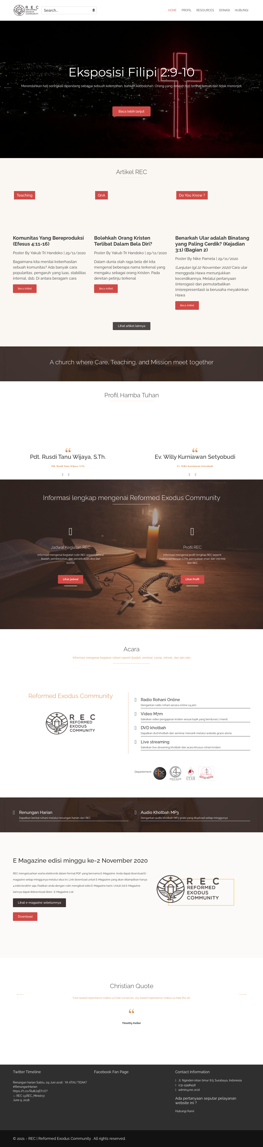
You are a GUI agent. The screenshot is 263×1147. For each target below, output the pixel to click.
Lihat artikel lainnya (131, 326)
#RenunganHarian (25, 1086)
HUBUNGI (241, 10)
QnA (101, 195)
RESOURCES (205, 10)
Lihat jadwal (70, 579)
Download (25, 916)
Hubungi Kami (184, 1111)
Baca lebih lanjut (131, 111)
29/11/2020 (76, 253)
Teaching (24, 195)
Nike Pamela (204, 258)
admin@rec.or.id (189, 1089)
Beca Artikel (25, 288)
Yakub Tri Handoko (46, 253)
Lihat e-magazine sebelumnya (39, 902)
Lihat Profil (192, 579)
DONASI (224, 10)
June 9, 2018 (21, 1100)
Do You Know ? (192, 195)
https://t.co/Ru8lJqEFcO (29, 1091)
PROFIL (186, 10)
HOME (172, 10)
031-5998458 (187, 1085)
